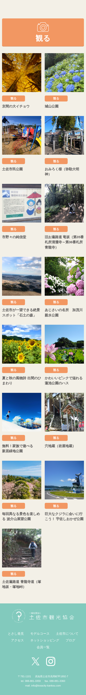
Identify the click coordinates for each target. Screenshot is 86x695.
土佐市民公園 (12, 169)
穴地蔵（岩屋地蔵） (60, 446)
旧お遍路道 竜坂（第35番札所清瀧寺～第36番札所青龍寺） (64, 242)
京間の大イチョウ (16, 106)
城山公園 (51, 106)
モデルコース (40, 633)
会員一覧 (43, 647)
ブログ (70, 640)
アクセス (17, 640)
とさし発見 (16, 633)
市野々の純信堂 (14, 237)
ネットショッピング (44, 640)
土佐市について (67, 633)
